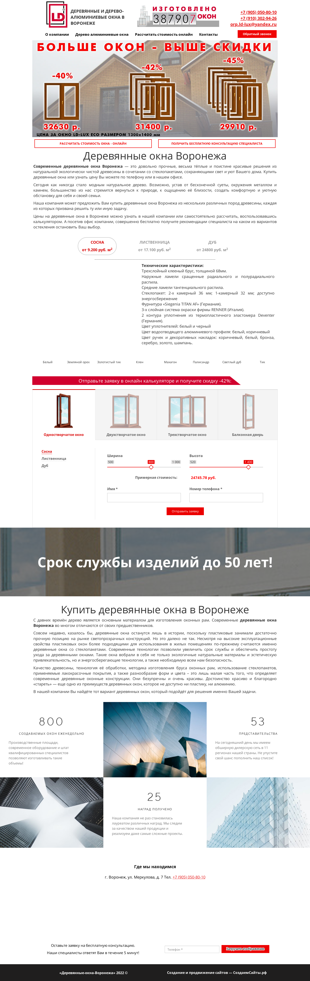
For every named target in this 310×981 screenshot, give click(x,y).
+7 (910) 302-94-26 (258, 18)
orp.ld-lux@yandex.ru (253, 24)
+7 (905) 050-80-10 (258, 12)
